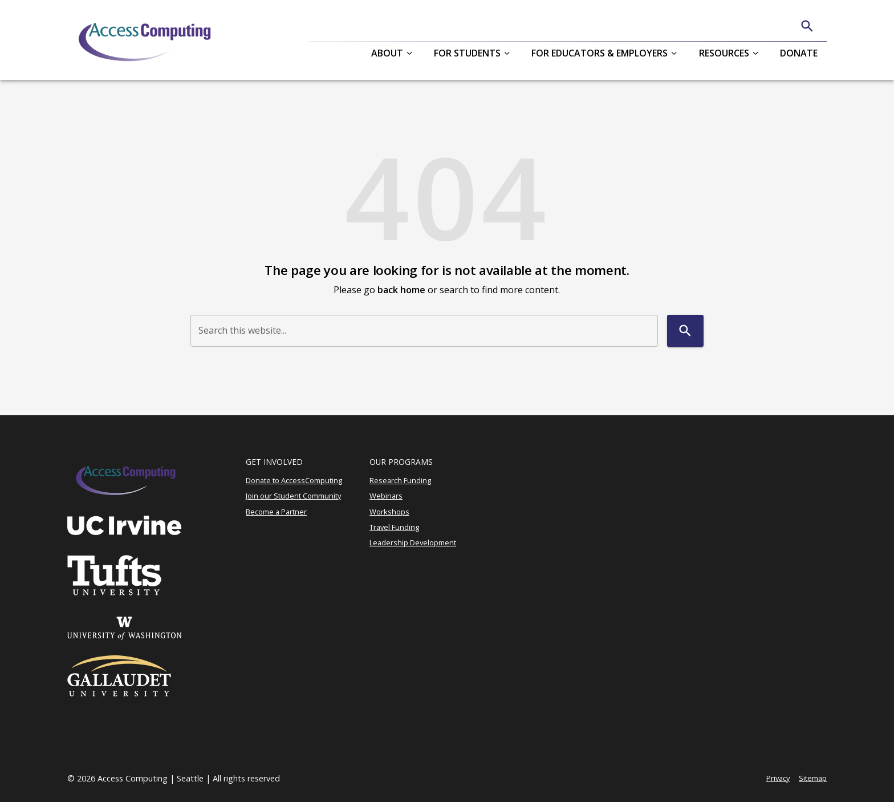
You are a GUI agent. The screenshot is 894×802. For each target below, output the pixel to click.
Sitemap (813, 778)
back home (401, 289)
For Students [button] (467, 53)
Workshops (389, 512)
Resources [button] (724, 53)
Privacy (778, 778)
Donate (799, 53)
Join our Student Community (293, 496)
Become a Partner (276, 512)
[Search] (807, 26)
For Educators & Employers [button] (599, 53)
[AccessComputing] (146, 40)
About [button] (387, 53)
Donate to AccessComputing (294, 480)
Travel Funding (394, 527)
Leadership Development (412, 542)
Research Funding (400, 480)
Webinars (386, 496)
